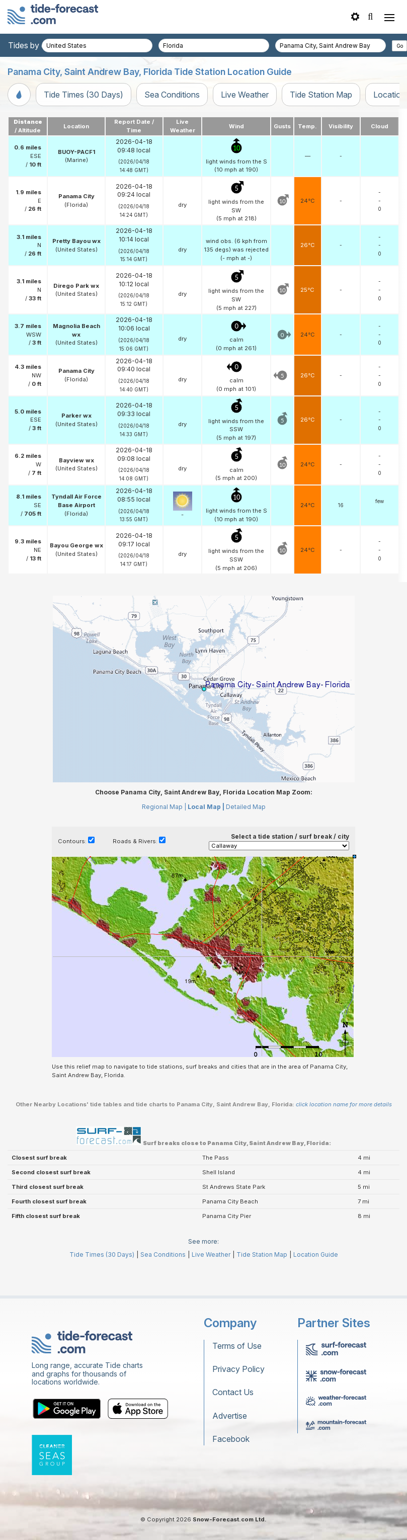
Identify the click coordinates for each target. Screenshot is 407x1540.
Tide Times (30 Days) (83, 95)
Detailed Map (246, 806)
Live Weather (245, 95)
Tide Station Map (321, 95)
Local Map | (206, 806)
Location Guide (315, 1254)
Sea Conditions (172, 95)
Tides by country (38, 45)
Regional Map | (164, 806)
